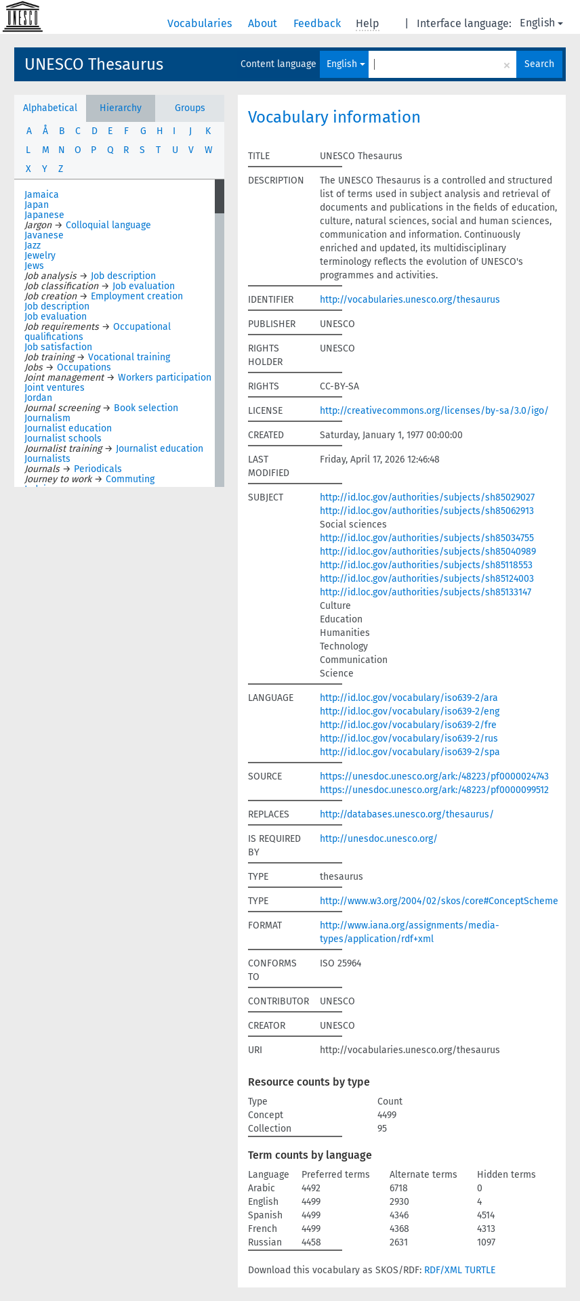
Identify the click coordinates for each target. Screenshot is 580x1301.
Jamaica (41, 194)
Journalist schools (63, 438)
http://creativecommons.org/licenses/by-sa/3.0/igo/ (434, 411)
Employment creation (137, 296)
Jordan (38, 398)
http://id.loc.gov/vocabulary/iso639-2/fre (408, 725)
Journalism (47, 418)
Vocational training (129, 357)
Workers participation (164, 377)
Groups (190, 108)
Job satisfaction (58, 347)
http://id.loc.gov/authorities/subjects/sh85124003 (427, 578)
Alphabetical (50, 108)
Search (539, 64)
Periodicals (98, 469)
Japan (36, 205)
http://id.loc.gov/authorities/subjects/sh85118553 (426, 565)
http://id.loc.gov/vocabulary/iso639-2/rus (409, 738)
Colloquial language (108, 225)
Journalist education (68, 428)
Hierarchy (121, 108)
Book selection (146, 408)
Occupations (84, 367)
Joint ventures (54, 387)
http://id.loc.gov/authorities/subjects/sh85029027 (427, 497)
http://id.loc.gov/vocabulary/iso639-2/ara (409, 698)
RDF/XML (443, 1270)
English (541, 22)
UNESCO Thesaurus (93, 64)
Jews (34, 266)
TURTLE (480, 1270)
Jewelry (40, 255)
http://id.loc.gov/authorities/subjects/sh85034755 (427, 538)
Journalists (47, 459)
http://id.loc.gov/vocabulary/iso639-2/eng (409, 711)
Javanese (44, 235)
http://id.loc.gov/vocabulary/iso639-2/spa (410, 752)
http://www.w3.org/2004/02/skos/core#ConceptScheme (439, 901)
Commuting (130, 479)
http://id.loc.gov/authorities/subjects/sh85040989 (428, 551)
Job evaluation (143, 286)
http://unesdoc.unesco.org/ (379, 839)
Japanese (44, 215)
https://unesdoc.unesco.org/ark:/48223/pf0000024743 (434, 776)
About (264, 23)
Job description (123, 276)
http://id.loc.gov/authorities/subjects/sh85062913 (427, 511)
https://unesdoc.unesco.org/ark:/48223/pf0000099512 (434, 790)
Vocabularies (200, 23)
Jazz (32, 245)
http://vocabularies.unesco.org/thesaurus (410, 299)
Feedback (318, 23)
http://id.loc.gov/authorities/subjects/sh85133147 (425, 592)
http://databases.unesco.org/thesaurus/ (407, 814)
